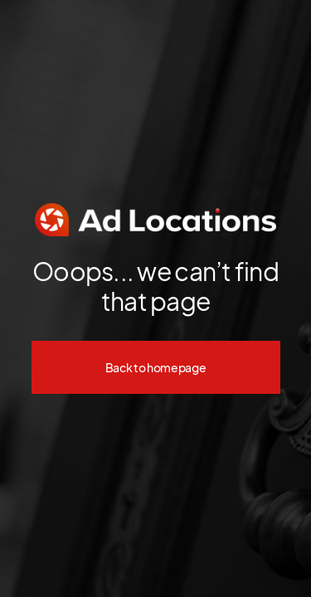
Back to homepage (156, 367)
